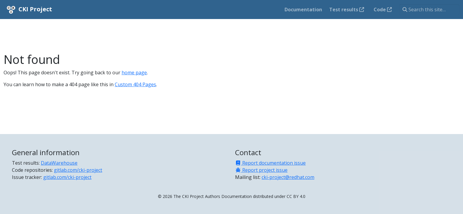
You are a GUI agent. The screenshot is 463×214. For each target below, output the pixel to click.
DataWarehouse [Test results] (59, 163)
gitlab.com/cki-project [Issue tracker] (67, 177)
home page (134, 72)
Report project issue (261, 170)
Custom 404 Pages (135, 84)
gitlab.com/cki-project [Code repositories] (78, 170)
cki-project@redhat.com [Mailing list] (288, 177)
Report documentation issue (270, 163)
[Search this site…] (429, 9)
